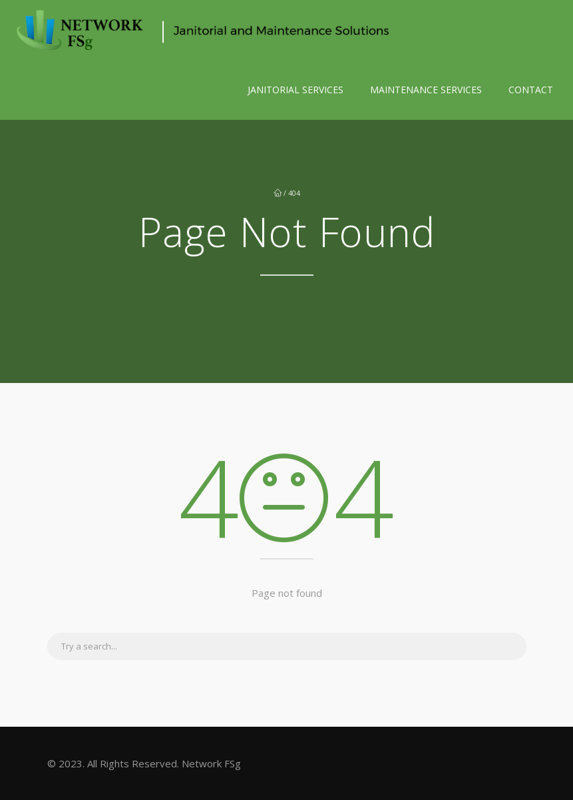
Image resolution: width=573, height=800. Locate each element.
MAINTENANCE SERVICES (426, 89)
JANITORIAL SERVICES (295, 89)
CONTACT (530, 89)
